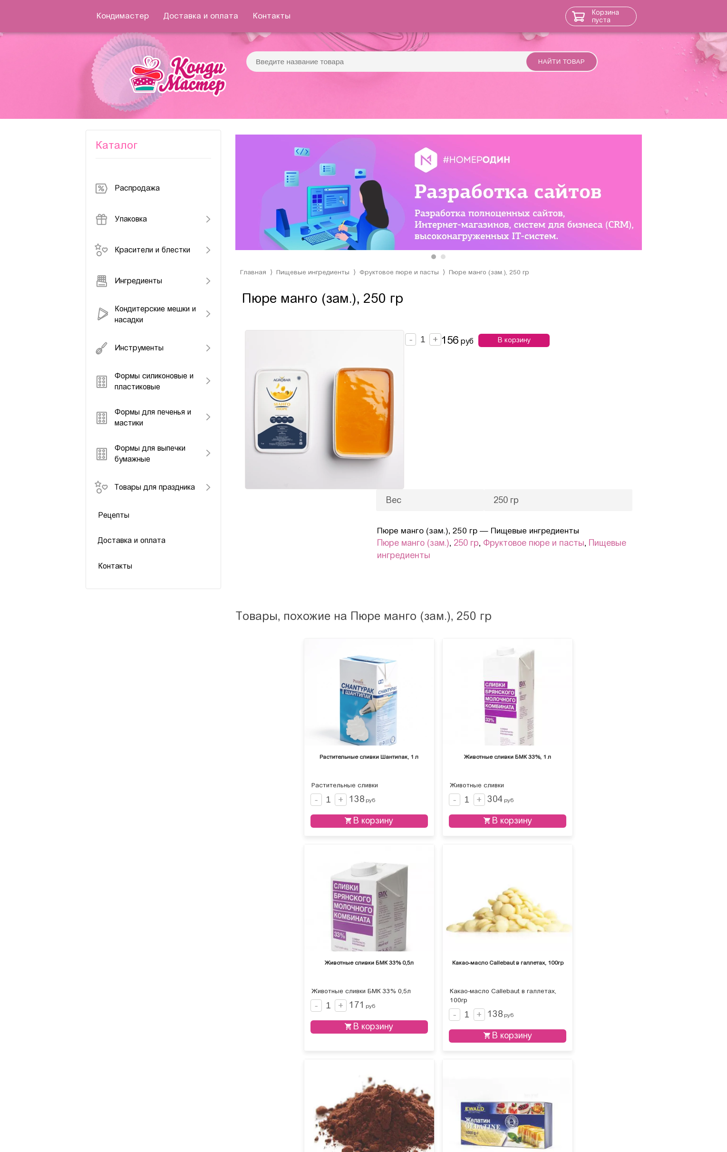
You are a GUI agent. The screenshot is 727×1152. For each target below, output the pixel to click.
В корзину (527, 356)
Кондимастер (146, 16)
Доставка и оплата (224, 16)
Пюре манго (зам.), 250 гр (494, 288)
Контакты (295, 16)
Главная (253, 288)
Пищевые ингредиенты (313, 288)
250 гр (502, 434)
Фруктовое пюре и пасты (402, 288)
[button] (433, 273)
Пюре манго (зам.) (450, 434)
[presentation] (252, 204)
